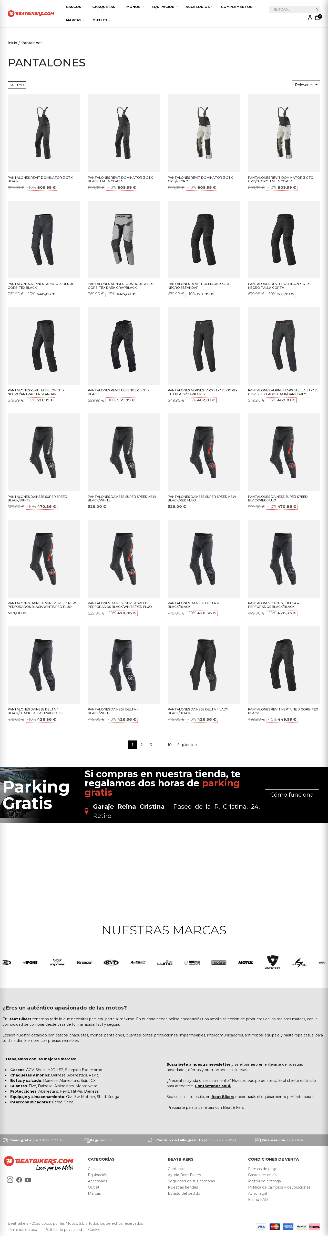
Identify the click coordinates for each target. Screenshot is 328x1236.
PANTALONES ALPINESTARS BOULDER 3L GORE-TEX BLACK (41, 286)
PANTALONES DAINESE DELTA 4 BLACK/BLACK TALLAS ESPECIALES (35, 711)
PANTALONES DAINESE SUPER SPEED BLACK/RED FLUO (278, 498)
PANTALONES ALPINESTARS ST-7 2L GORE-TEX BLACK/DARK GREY (202, 392)
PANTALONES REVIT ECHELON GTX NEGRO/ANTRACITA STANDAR (36, 392)
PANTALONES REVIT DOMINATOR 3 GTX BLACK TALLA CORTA (120, 179)
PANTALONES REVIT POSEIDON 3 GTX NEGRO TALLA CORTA (278, 286)
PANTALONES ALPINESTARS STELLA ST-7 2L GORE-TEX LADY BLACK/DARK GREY (283, 392)
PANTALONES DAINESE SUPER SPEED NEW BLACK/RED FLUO (202, 498)
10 (170, 745)
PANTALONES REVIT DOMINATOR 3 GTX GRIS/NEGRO (200, 179)
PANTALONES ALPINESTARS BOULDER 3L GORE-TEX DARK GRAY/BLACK (121, 286)
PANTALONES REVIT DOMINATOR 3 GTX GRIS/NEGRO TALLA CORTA (280, 179)
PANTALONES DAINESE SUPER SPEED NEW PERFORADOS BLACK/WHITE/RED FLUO (42, 605)
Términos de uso (23, 1230)
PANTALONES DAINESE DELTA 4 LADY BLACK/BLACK (198, 711)
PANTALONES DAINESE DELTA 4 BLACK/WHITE (113, 711)
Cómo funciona (292, 794)
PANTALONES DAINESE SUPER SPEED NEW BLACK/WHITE (122, 498)
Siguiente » (187, 745)
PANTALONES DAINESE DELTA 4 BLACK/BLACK (193, 605)
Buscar (317, 9)
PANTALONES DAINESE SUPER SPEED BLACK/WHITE (37, 498)
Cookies (93, 1230)
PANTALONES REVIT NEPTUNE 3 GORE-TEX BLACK (283, 711)
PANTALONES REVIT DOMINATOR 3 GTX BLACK (40, 179)
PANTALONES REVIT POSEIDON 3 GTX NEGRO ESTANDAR (198, 286)
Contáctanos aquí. (213, 1086)
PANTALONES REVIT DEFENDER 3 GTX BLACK (118, 392)
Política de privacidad (63, 1230)
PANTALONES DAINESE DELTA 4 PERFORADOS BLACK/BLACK (273, 605)
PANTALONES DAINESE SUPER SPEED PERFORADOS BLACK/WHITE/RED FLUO (120, 605)
